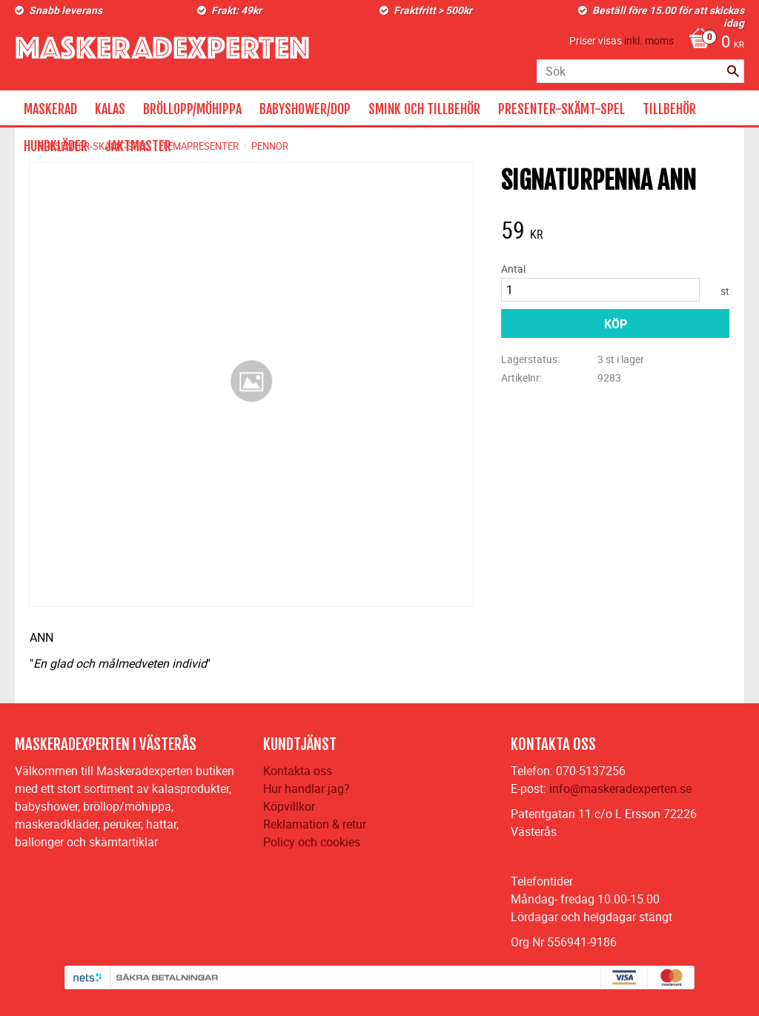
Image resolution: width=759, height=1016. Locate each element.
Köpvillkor (289, 806)
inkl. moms (649, 40)
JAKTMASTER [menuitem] (138, 146)
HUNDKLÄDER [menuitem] (55, 146)
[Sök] (733, 71)
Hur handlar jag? (306, 788)
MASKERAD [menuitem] (50, 109)
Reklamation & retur (314, 824)
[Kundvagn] (712, 43)
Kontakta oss (297, 771)
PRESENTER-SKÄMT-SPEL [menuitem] (561, 109)
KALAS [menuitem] (110, 109)
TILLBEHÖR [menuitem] (669, 109)
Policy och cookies (311, 842)
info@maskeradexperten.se (620, 788)
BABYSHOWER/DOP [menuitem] (305, 109)
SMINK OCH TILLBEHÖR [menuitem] (424, 109)
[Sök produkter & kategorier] (640, 71)
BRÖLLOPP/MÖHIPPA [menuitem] (192, 109)
